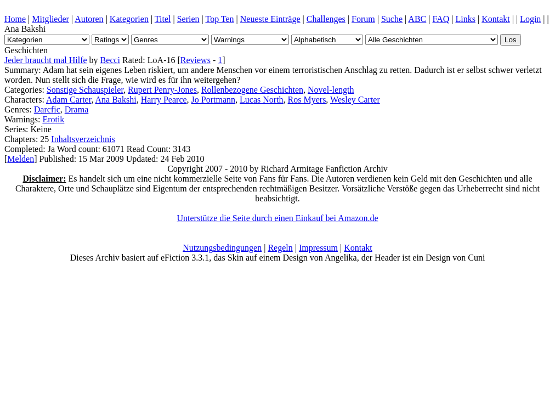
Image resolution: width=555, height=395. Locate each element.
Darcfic (47, 109)
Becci (110, 60)
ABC (417, 19)
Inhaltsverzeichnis (83, 139)
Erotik (53, 119)
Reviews (195, 60)
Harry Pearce (164, 99)
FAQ (440, 19)
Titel (163, 19)
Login (530, 19)
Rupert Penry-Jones (162, 89)
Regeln (280, 247)
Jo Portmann (213, 99)
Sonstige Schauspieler (85, 89)
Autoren (89, 19)
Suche (392, 19)
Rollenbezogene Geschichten (252, 89)
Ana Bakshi (116, 99)
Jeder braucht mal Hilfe (45, 60)
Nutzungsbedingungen (222, 247)
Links (465, 19)
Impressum (318, 247)
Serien (188, 19)
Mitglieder (50, 19)
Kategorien (129, 19)
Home (15, 19)
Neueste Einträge (270, 19)
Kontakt (496, 19)
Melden (20, 158)
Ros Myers (307, 99)
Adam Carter (68, 99)
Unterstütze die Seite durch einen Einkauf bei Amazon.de (277, 218)
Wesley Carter (355, 99)
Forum (363, 19)
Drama (77, 109)
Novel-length (331, 89)
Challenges (326, 19)
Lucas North (262, 99)
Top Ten (219, 19)
